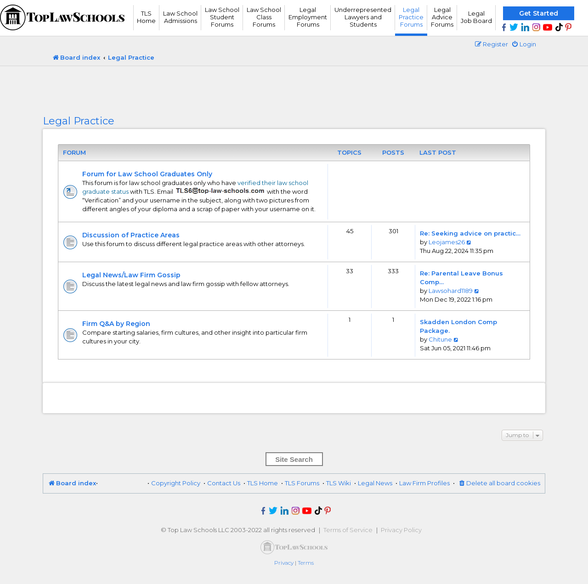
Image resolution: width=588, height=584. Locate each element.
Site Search (294, 459)
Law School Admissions (180, 17)
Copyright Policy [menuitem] (175, 483)
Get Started (538, 13)
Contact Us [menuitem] (223, 483)
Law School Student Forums (222, 17)
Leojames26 (447, 242)
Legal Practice (78, 121)
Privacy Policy (401, 529)
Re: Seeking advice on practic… (470, 233)
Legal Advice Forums (442, 17)
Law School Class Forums (264, 17)
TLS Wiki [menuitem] (338, 483)
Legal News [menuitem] (375, 483)
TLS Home (146, 17)
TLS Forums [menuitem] (302, 483)
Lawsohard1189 (451, 290)
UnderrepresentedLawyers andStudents (362, 17)
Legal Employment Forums (307, 17)
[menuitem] (523, 44)
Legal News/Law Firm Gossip (131, 275)
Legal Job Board (476, 17)
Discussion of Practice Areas (131, 235)
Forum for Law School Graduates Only (147, 174)
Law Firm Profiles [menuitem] (424, 483)
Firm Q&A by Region (116, 324)
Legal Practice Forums (411, 17)
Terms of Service (348, 529)
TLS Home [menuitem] (262, 483)
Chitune (440, 339)
